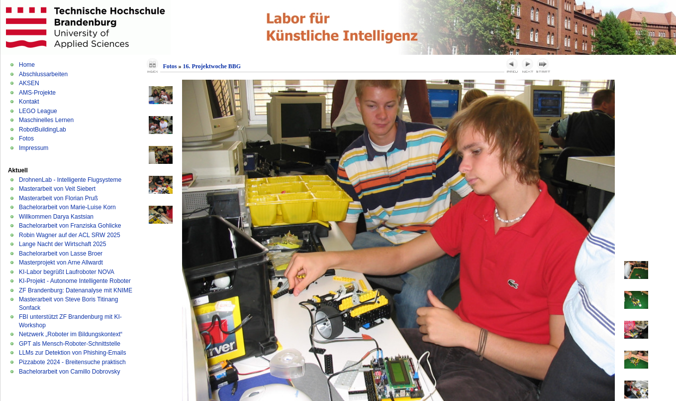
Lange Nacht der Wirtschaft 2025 (62, 244)
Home (27, 64)
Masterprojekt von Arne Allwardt (61, 262)
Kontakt (29, 101)
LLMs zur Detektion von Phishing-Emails (72, 352)
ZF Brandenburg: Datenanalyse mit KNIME (75, 290)
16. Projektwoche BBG (212, 66)
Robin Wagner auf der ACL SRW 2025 (69, 235)
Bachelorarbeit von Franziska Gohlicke (70, 225)
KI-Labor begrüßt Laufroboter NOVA (66, 271)
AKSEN (29, 83)
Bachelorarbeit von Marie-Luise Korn (67, 207)
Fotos (26, 138)
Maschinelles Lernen (46, 120)
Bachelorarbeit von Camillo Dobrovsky (69, 371)
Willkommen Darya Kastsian (56, 216)
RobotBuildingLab (42, 129)
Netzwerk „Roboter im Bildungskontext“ (70, 334)
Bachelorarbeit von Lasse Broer (60, 253)
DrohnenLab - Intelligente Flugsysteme (70, 179)
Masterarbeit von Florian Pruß (58, 198)
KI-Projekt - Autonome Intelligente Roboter (75, 280)
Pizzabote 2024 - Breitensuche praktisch (72, 362)
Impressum (33, 147)
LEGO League (38, 111)
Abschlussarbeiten (43, 74)
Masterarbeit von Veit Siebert (57, 188)
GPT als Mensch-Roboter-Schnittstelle (69, 343)
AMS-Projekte (37, 92)
